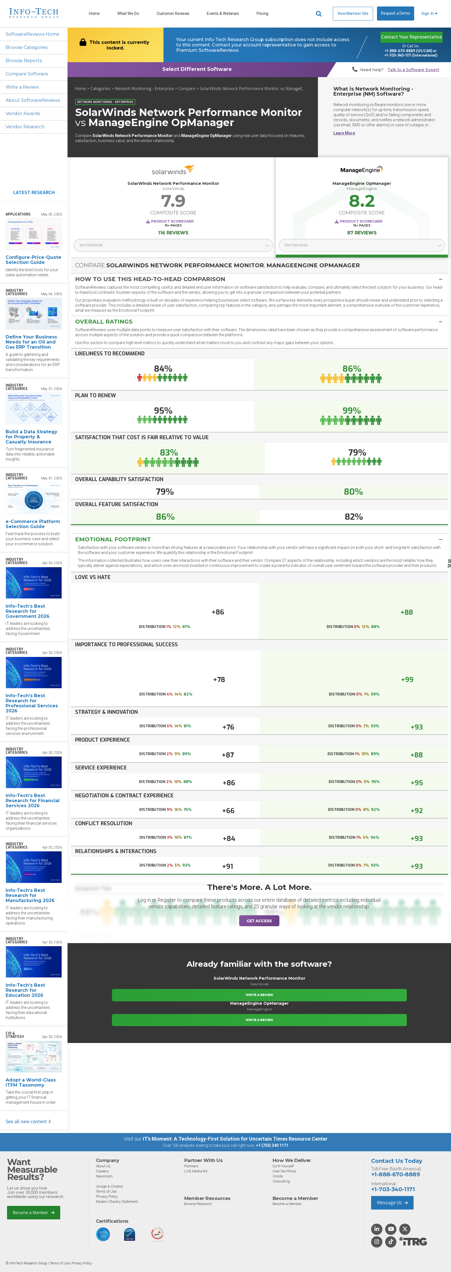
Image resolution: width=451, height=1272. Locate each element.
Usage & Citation (109, 1186)
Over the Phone (284, 1171)
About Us (103, 1166)
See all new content (28, 1122)
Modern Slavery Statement (117, 1201)
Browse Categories (27, 47)
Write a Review (22, 87)
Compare (186, 88)
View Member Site (353, 13)
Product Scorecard (172, 221)
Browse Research (198, 1204)
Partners (191, 1166)
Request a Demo (395, 13)
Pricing (262, 13)
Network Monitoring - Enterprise (144, 88)
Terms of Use (106, 1191)
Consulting (281, 1181)
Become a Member (33, 1212)
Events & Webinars (223, 13)
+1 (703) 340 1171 (272, 1145)
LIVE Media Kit (195, 1171)
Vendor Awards (23, 113)
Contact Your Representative (411, 37)
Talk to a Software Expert (413, 70)
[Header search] (320, 14)
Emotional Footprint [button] (113, 539)
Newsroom (104, 1176)
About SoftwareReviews (33, 100)
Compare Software (27, 74)
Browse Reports (24, 60)
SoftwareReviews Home (32, 34)
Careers (102, 1171)
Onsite (278, 1176)
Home (94, 13)
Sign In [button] (429, 13)
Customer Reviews (173, 13)
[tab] (259, 279)
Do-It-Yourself (283, 1166)
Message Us (392, 1203)
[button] (259, 279)
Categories (100, 88)
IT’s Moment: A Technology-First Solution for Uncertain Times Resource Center (235, 1139)
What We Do (128, 13)
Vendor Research (25, 126)
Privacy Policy (107, 1196)
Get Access (259, 920)
